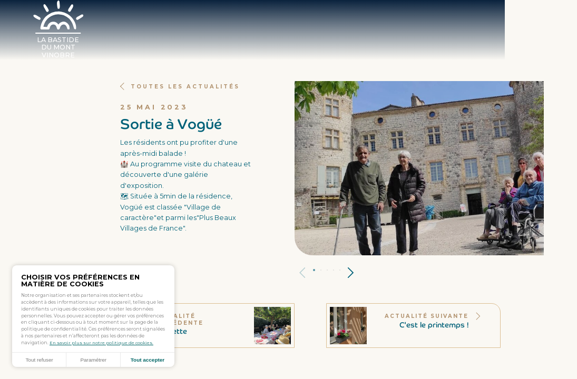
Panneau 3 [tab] (330, 270)
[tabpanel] (419, 168)
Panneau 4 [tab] (336, 270)
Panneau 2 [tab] (324, 270)
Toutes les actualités (183, 86)
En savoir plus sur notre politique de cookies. (102, 341)
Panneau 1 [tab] (316, 270)
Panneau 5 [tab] (343, 270)
